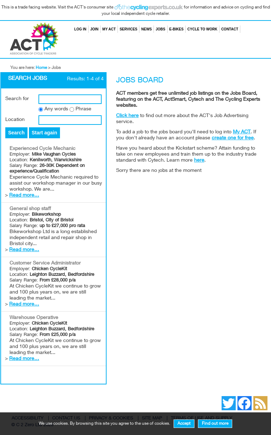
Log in (80, 29)
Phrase (83, 109)
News (146, 29)
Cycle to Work (202, 29)
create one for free (233, 138)
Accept (184, 424)
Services (128, 29)
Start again (44, 132)
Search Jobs (27, 79)
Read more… (24, 195)
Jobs (160, 29)
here (199, 160)
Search (242, 29)
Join (94, 29)
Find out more (215, 424)
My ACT (109, 29)
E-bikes (176, 29)
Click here (127, 116)
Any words (56, 109)
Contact (229, 29)
